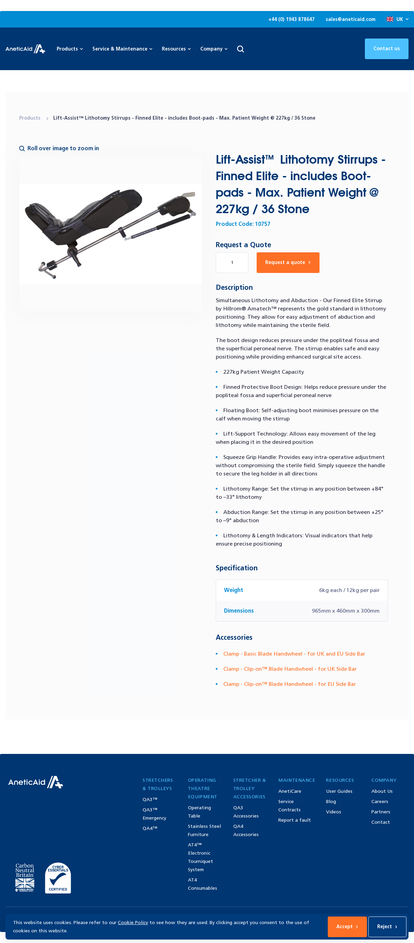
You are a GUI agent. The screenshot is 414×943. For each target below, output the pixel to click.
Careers (379, 801)
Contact (380, 822)
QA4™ (150, 828)
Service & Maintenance (122, 49)
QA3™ (150, 799)
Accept (347, 927)
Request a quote (288, 262)
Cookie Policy (133, 922)
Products (30, 118)
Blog (331, 801)
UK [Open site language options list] (398, 19)
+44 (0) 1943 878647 (291, 19)
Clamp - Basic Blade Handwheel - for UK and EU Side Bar (294, 653)
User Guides (339, 791)
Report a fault (294, 820)
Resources (176, 49)
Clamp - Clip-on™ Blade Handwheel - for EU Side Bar (289, 684)
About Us (382, 791)
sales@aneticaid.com (351, 19)
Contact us (386, 49)
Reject (387, 927)
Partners (380, 812)
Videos (333, 812)
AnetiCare (289, 791)
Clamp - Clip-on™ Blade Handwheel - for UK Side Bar (290, 669)
